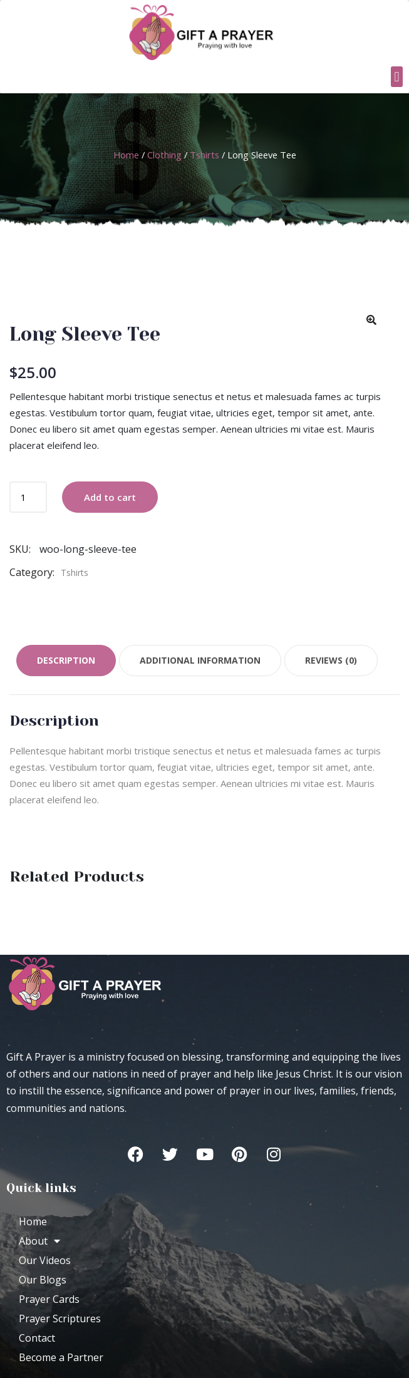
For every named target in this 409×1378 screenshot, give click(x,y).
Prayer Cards (49, 1299)
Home (126, 154)
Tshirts (204, 154)
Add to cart (110, 497)
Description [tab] (66, 660)
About (39, 1241)
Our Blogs (42, 1280)
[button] (397, 76)
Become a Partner (61, 1357)
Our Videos (45, 1260)
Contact (37, 1338)
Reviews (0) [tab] (331, 660)
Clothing (164, 154)
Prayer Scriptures (60, 1318)
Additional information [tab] (200, 660)
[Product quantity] (28, 497)
